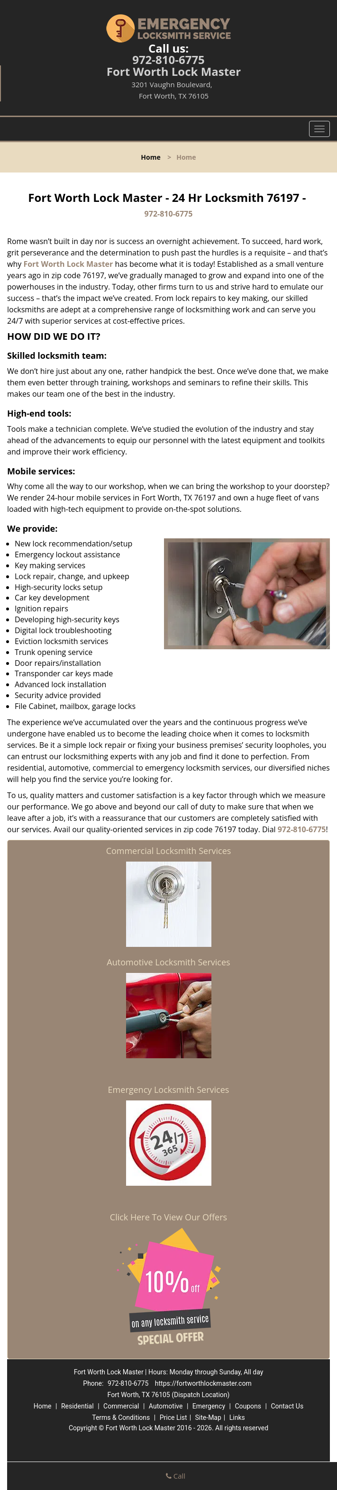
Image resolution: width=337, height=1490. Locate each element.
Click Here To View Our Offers (168, 1217)
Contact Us (287, 1406)
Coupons (248, 1406)
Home (150, 157)
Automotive (166, 1406)
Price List (173, 1417)
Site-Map (208, 1417)
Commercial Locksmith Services (168, 850)
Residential (77, 1406)
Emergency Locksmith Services (168, 1089)
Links (237, 1417)
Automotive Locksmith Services (168, 962)
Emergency (208, 1406)
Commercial (121, 1406)
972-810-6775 (168, 59)
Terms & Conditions (121, 1417)
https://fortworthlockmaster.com (203, 1383)
